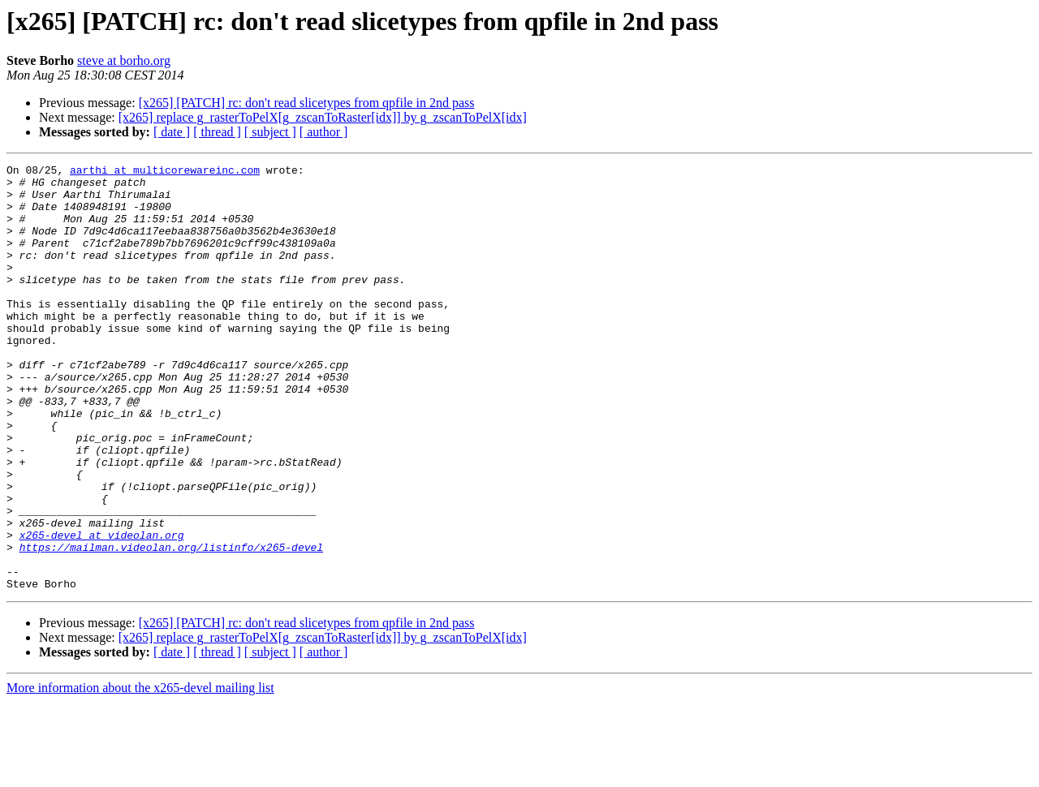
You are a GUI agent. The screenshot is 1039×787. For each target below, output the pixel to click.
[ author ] (324, 132)
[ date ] (171, 132)
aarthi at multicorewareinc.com (165, 172)
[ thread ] (217, 132)
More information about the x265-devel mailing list (140, 773)
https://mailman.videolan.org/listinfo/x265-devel (171, 624)
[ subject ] (270, 132)
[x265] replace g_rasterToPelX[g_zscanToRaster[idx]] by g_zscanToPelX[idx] (323, 117)
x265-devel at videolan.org (101, 610)
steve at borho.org (123, 60)
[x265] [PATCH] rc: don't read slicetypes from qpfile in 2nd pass (307, 103)
